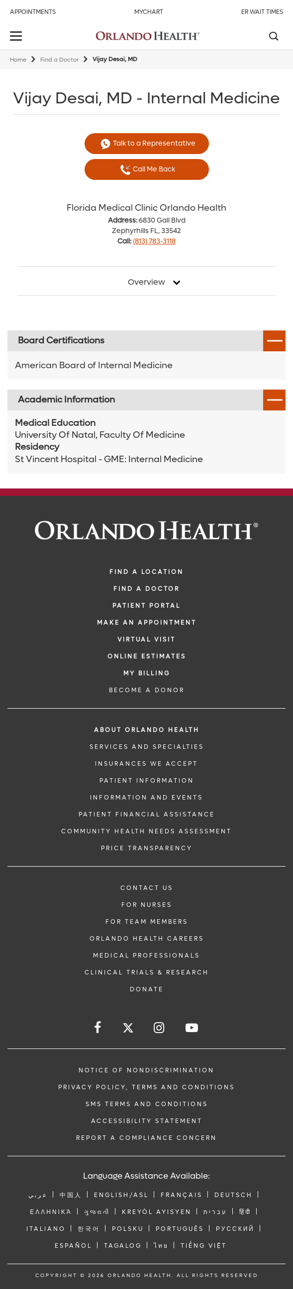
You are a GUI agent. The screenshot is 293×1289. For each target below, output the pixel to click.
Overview (146, 282)
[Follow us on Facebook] (98, 1028)
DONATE (147, 989)
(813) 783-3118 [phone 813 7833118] (154, 241)
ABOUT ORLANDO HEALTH (146, 730)
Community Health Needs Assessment (146, 831)
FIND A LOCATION (146, 572)
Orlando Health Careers (147, 939)
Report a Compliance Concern (146, 1138)
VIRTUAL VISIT (146, 640)
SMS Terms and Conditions (147, 1104)
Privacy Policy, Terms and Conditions (146, 1087)
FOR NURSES (146, 905)
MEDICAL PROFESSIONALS (146, 956)
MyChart (148, 12)
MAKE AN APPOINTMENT (146, 623)
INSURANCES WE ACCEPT (146, 764)
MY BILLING (146, 673)
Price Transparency (147, 848)
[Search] (273, 37)
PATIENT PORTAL (146, 606)
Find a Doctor (59, 60)
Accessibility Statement (146, 1121)
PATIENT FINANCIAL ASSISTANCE (147, 814)
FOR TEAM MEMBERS (146, 922)
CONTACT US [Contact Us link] (146, 888)
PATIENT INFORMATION (146, 781)
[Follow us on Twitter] (128, 1029)
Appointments (33, 12)
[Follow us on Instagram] (160, 1028)
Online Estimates (146, 656)
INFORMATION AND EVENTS (146, 798)
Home (18, 60)
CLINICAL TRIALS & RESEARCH (147, 972)
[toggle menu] (17, 37)
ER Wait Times (262, 12)
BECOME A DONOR (147, 690)
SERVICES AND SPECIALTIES (147, 747)
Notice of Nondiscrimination (146, 1070)
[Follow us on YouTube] (192, 1028)
